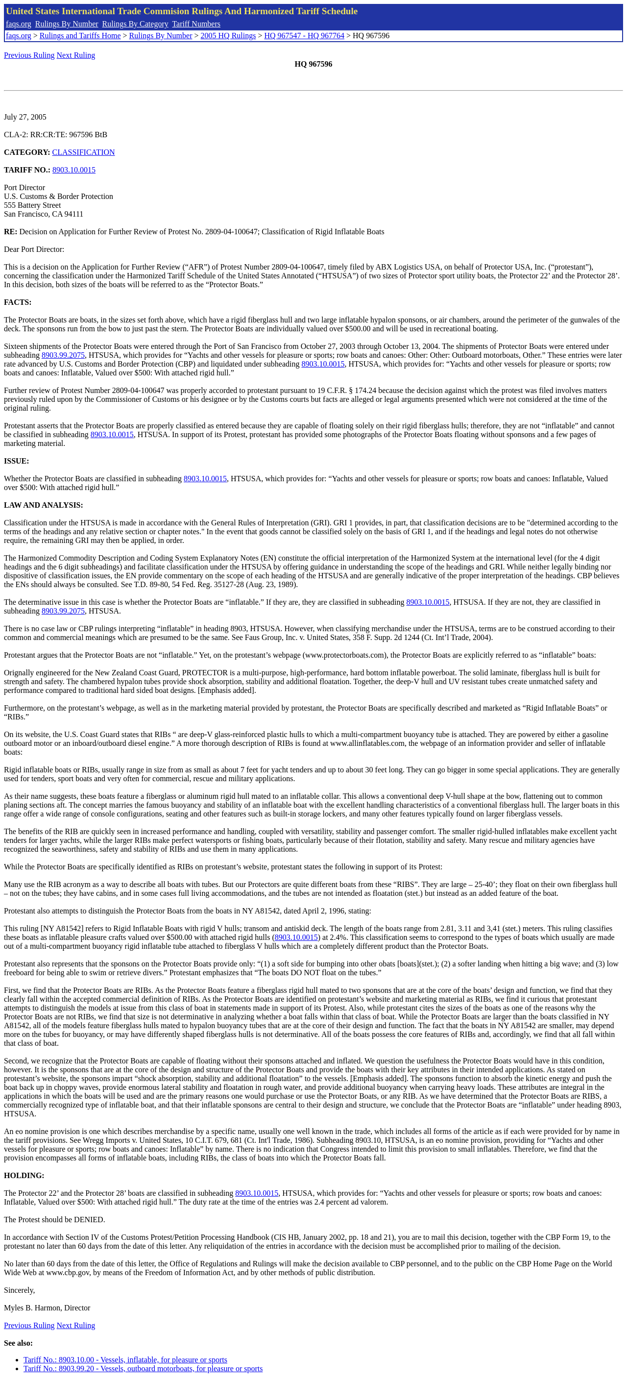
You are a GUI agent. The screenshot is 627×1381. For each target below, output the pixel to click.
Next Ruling (76, 55)
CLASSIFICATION (83, 152)
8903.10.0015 (74, 170)
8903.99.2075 (63, 355)
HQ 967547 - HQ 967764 (304, 35)
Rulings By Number (66, 24)
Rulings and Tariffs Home (80, 35)
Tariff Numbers (196, 24)
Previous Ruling (29, 55)
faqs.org (18, 24)
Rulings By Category (135, 24)
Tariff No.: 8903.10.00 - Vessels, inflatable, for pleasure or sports (125, 1360)
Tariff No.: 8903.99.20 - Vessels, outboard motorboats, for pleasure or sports (143, 1368)
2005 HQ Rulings (228, 35)
